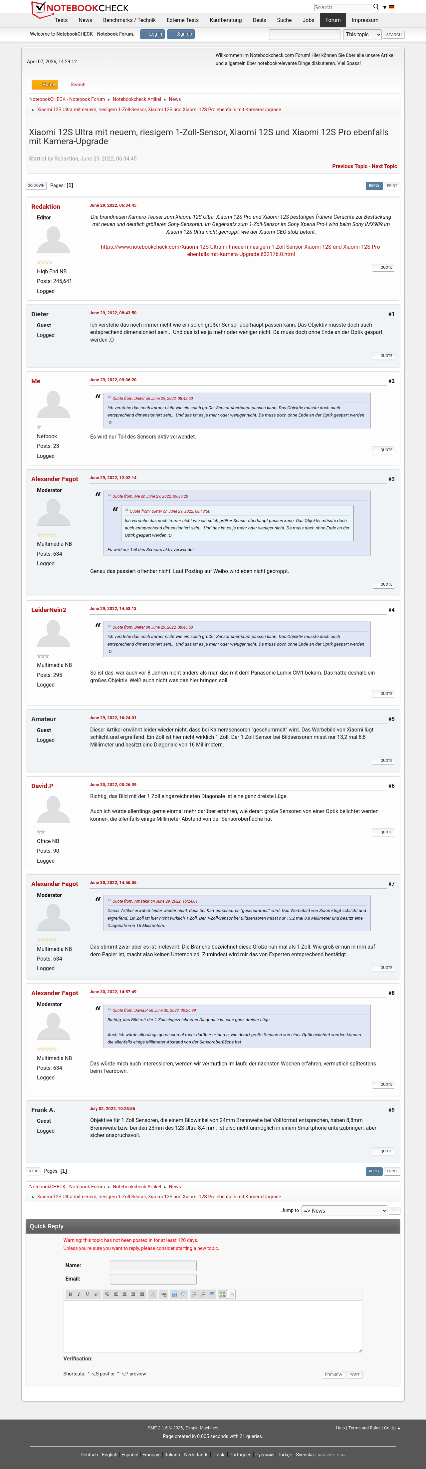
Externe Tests (183, 20)
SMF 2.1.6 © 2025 (165, 1427)
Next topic (384, 166)
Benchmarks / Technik (129, 20)
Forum (333, 20)
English (109, 1455)
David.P (42, 786)
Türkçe (285, 1455)
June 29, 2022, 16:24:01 (113, 717)
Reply (374, 185)
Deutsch (89, 1455)
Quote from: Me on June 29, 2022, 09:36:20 (150, 496)
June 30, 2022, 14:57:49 (113, 991)
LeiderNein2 (48, 610)
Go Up (33, 1171)
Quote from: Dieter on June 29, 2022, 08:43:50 (152, 398)
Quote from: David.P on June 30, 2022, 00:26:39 (154, 1010)
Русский (264, 1455)
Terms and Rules (364, 1427)
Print (392, 185)
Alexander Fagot (54, 479)
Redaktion (45, 206)
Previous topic (350, 166)
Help (340, 1427)
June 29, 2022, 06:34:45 (113, 205)
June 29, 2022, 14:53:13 (113, 608)
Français (151, 1455)
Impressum (365, 20)
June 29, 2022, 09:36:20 (113, 379)
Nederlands (196, 1455)
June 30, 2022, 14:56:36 (113, 882)
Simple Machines (201, 1427)
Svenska (305, 1455)
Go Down (36, 185)
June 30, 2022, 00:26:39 (113, 784)
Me (35, 381)
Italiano (172, 1455)
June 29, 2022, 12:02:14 (113, 477)
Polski (219, 1455)
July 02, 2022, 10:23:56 (112, 1108)
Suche (284, 20)
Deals (259, 20)
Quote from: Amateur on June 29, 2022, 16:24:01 (155, 901)
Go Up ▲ (392, 1427)
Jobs (309, 20)
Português (240, 1455)
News (85, 20)
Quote (383, 267)
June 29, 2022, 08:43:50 (113, 312)
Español (129, 1455)
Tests (61, 20)
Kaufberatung (226, 20)
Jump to (290, 1211)
